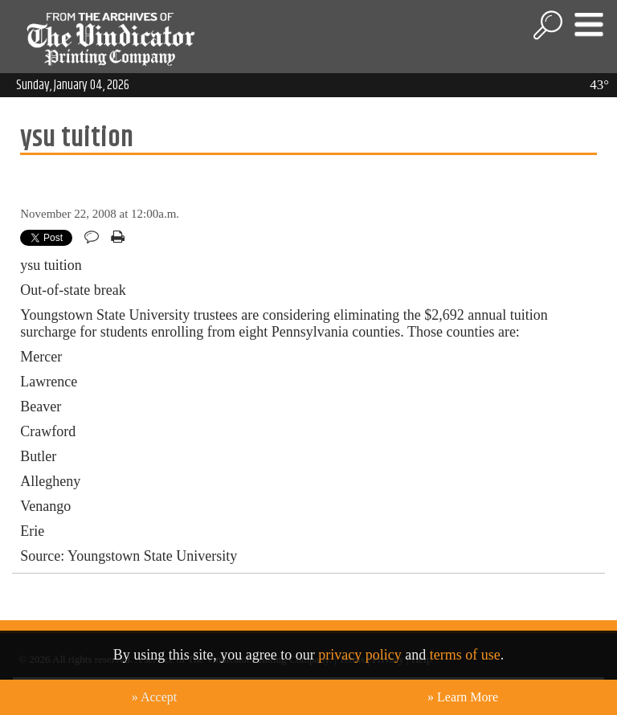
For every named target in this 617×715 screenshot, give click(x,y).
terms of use (465, 655)
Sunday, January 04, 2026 (72, 85)
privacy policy (359, 655)
